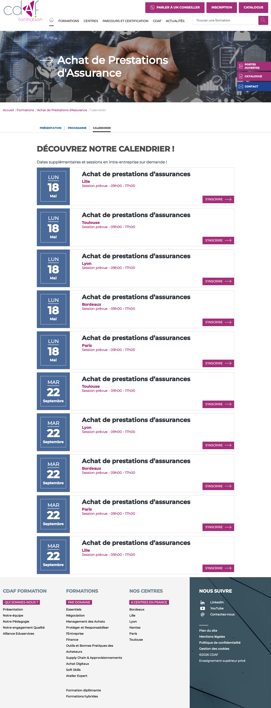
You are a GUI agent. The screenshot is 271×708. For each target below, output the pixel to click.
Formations (68, 21)
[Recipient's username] (226, 20)
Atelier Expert (76, 676)
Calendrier (102, 128)
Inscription (221, 7)
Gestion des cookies (214, 649)
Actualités (175, 21)
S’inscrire (218, 199)
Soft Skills (73, 670)
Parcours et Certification (125, 21)
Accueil (8, 110)
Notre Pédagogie (16, 621)
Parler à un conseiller (175, 7)
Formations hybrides (82, 696)
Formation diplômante (83, 690)
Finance (72, 639)
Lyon (133, 621)
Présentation (50, 128)
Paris (133, 633)
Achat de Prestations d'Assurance (62, 110)
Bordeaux (136, 609)
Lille (132, 615)
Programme (77, 128)
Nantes (134, 627)
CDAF (157, 21)
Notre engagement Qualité (24, 627)
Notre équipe (13, 615)
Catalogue (253, 7)
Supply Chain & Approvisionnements (94, 658)
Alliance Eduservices (18, 633)
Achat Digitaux (77, 664)
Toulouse (136, 639)
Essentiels (73, 609)
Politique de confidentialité (220, 642)
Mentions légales (212, 636)
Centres (91, 21)
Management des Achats (85, 621)
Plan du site (208, 630)
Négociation (75, 615)
